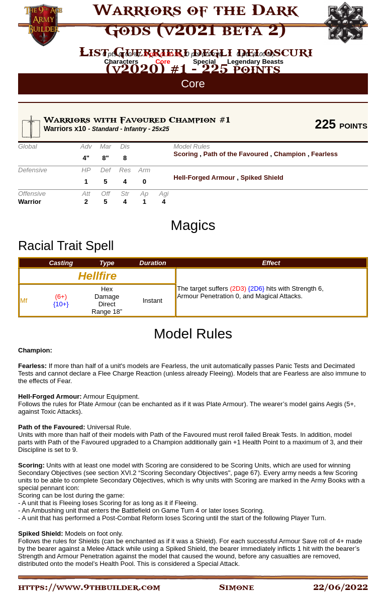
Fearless (324, 154)
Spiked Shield (261, 177)
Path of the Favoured (236, 154)
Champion (290, 154)
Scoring (185, 154)
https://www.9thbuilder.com (89, 587)
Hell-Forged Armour (204, 177)
